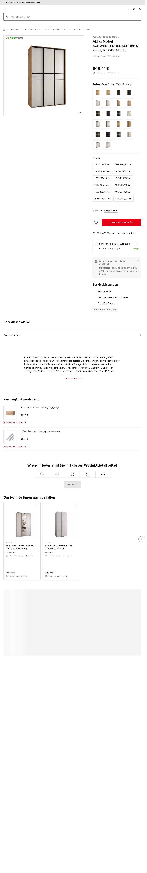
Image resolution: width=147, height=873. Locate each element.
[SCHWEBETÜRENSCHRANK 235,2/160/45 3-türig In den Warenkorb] (121, 222)
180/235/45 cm (102, 185)
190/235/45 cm (102, 192)
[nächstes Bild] (141, 539)
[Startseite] (4, 30)
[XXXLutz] (17, 9)
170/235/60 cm (123, 178)
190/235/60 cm (123, 192)
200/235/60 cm (123, 198)
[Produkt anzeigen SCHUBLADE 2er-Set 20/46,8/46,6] (14, 422)
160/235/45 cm (102, 171)
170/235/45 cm (102, 178)
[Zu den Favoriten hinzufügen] (96, 222)
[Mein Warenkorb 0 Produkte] (140, 9)
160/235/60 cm (123, 171)
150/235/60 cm (123, 164)
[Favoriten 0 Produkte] (134, 9)
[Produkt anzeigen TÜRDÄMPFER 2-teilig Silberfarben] (14, 446)
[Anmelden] (128, 9)
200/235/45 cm (102, 198)
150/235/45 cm (102, 164)
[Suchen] (7, 16)
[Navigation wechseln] (5, 9)
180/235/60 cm (123, 185)
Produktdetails (11, 335)
